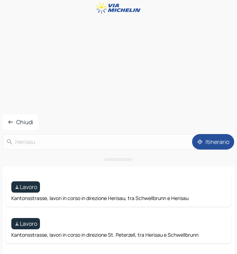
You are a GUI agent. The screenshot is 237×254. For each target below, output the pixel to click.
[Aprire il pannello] (118, 159)
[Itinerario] (213, 142)
